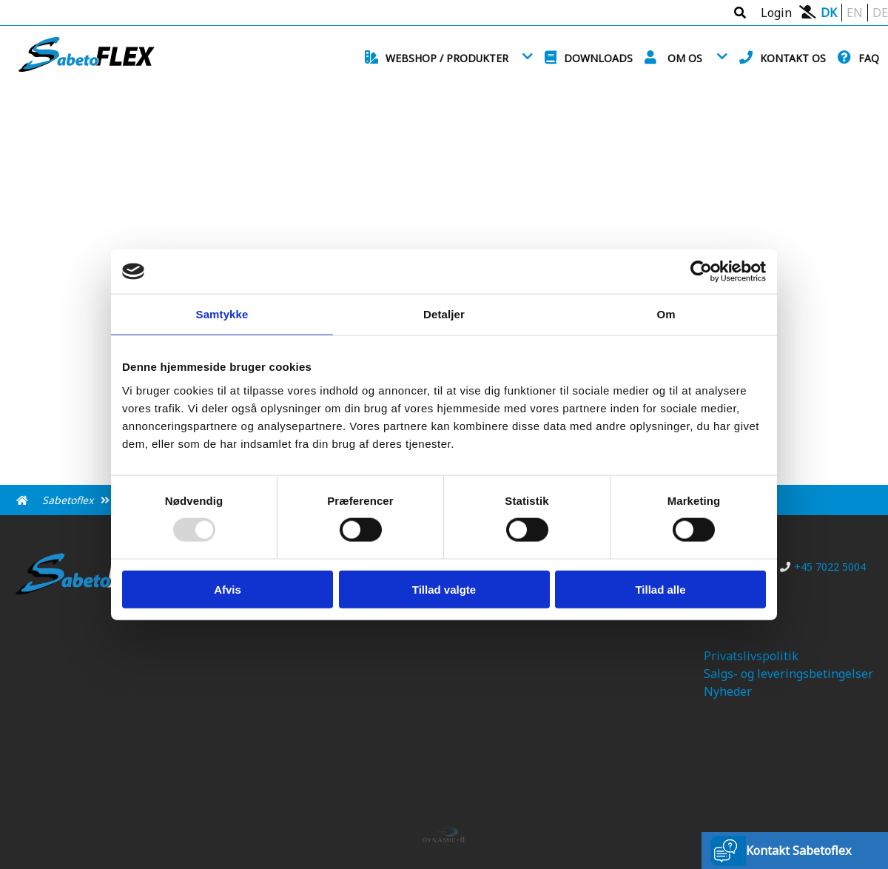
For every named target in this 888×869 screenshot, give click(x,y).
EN (855, 12)
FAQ (868, 58)
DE (880, 12)
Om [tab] (665, 314)
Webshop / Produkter (447, 58)
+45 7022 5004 (823, 567)
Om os (684, 58)
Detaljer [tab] (444, 314)
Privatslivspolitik (751, 656)
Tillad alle (660, 589)
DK (829, 12)
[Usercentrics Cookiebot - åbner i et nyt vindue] (701, 272)
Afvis (227, 589)
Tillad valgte (444, 589)
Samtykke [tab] (222, 314)
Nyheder (728, 691)
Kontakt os (793, 58)
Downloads (598, 58)
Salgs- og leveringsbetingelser (788, 673)
